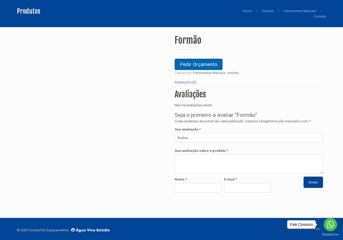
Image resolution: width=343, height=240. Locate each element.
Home (247, 11)
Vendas (268, 11)
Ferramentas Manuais (300, 11)
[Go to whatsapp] (330, 224)
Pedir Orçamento (198, 64)
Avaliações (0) (185, 82)
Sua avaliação (188, 129)
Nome (181, 179)
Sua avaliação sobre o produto (201, 151)
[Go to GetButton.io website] (330, 234)
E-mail (230, 179)
